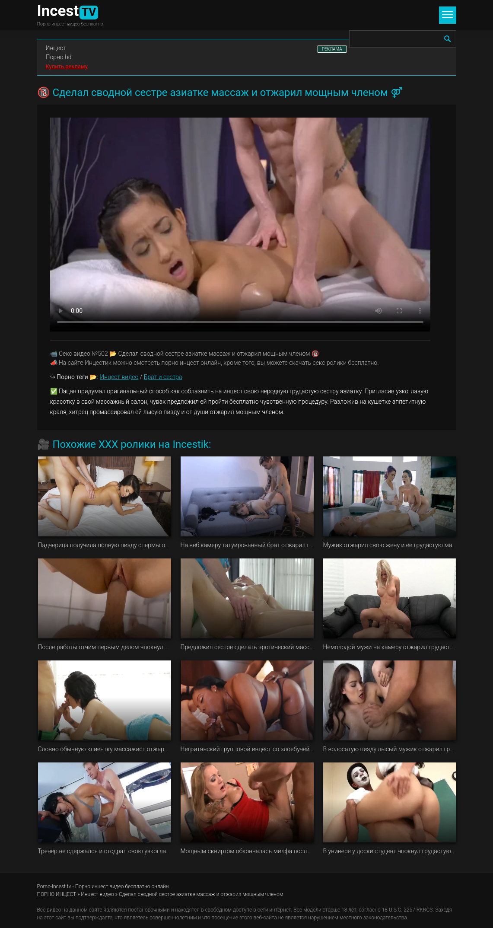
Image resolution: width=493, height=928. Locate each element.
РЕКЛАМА (332, 49)
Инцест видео (119, 376)
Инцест (56, 48)
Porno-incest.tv (54, 886)
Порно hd (59, 57)
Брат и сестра (163, 376)
